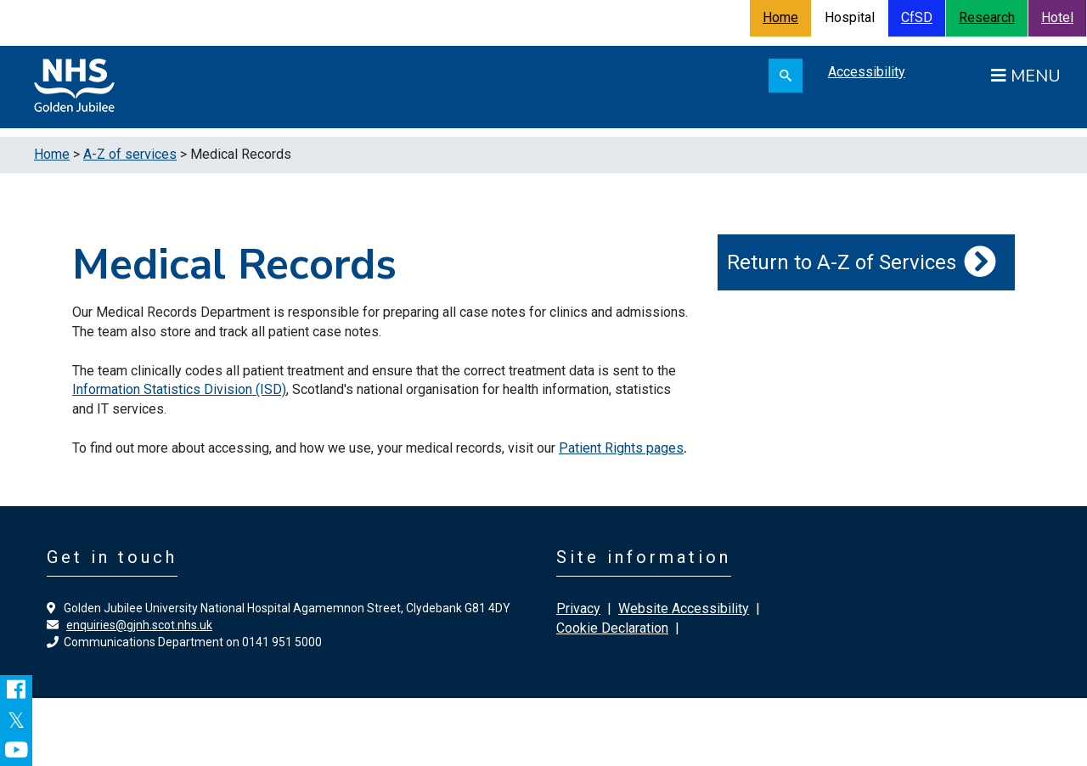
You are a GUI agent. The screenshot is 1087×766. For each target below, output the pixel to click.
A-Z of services (130, 154)
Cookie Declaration (612, 628)
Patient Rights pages (621, 448)
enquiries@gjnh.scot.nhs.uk (139, 625)
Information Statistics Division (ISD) (179, 389)
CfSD (916, 17)
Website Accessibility (683, 608)
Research (987, 17)
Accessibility (866, 72)
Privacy (578, 608)
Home (780, 17)
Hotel (1057, 17)
